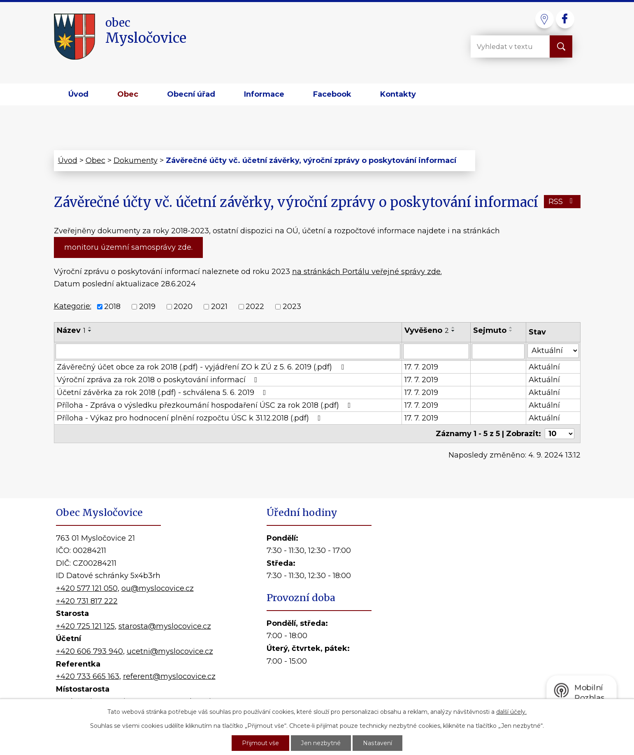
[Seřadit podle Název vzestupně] (90, 327)
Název (71, 330)
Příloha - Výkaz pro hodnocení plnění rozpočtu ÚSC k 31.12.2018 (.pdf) (190, 418)
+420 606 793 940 (89, 651)
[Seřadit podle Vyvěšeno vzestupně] (453, 327)
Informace (264, 94)
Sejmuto (489, 330)
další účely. (511, 712)
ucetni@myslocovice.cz (170, 651)
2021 (219, 306)
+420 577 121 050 (87, 588)
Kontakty (398, 94)
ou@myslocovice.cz (157, 588)
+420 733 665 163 (87, 676)
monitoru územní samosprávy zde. (128, 247)
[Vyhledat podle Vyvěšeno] (436, 351)
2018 (112, 306)
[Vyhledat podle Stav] (552, 351)
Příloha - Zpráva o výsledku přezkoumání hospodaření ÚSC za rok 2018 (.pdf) (205, 405)
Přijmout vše (260, 743)
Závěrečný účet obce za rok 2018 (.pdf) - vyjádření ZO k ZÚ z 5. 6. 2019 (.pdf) (202, 367)
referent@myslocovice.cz (169, 676)
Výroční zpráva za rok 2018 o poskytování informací (159, 379)
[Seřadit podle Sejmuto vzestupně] (511, 327)
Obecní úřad (191, 94)
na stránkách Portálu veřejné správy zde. (367, 271)
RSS (562, 201)
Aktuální (544, 367)
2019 (147, 306)
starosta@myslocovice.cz (164, 626)
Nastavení (377, 743)
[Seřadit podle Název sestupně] (90, 330)
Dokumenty (136, 160)
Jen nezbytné (321, 743)
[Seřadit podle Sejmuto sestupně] (511, 330)
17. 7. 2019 (421, 367)
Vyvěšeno (426, 330)
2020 (183, 306)
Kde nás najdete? (483, 612)
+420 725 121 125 (85, 626)
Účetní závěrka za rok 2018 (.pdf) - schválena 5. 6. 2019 (163, 392)
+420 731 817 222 (87, 601)
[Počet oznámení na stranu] (559, 433)
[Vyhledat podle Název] (228, 351)
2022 (255, 306)
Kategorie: (72, 306)
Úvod (78, 94)
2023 (292, 306)
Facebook (332, 94)
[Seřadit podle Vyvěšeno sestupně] (453, 330)
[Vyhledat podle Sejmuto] (498, 351)
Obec (127, 94)
